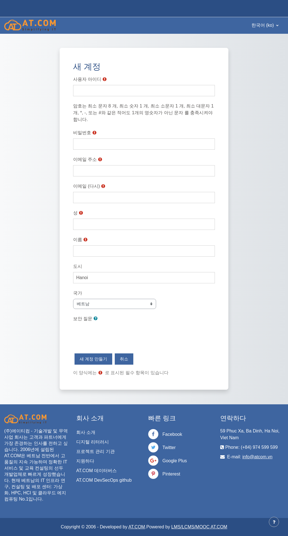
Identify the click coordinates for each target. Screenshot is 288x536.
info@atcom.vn (257, 456)
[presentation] (116, 335)
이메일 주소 (85, 159)
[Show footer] (274, 522)
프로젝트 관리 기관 (95, 451)
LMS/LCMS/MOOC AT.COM (199, 526)
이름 (77, 239)
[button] (96, 318)
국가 (77, 293)
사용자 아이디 (87, 79)
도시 (77, 266)
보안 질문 (82, 318)
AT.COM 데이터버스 (96, 470)
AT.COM (136, 526)
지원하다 (85, 461)
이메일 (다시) (86, 186)
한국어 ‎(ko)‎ (263, 25)
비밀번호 (82, 132)
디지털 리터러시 (92, 441)
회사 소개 (85, 432)
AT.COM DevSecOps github (104, 480)
